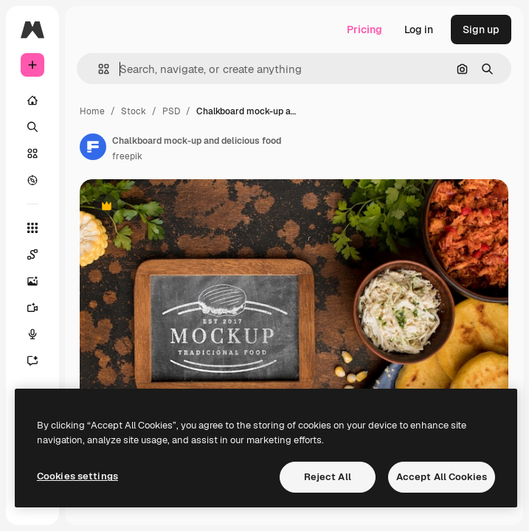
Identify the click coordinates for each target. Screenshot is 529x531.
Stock (133, 111)
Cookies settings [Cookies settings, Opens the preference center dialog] (77, 476)
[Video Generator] (40, 307)
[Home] (32, 100)
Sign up (481, 29)
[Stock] (32, 153)
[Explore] (32, 180)
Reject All (327, 477)
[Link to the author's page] (93, 146)
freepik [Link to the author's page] (127, 156)
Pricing (364, 29)
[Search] (32, 127)
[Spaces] (40, 254)
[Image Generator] (40, 281)
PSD (171, 111)
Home (92, 111)
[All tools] (32, 228)
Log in (418, 29)
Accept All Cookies (441, 477)
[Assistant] (40, 360)
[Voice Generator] (40, 334)
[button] (97, 68)
